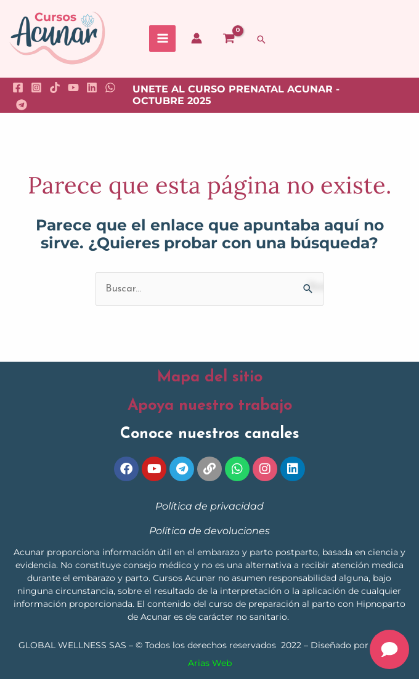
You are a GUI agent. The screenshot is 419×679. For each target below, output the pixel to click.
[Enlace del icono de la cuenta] (196, 38)
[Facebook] (17, 87)
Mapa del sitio (209, 377)
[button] (261, 39)
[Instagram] (36, 87)
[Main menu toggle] (162, 38)
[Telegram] (21, 104)
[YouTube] (73, 87)
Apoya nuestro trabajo (210, 405)
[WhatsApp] (110, 87)
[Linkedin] (91, 87)
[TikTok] (54, 87)
